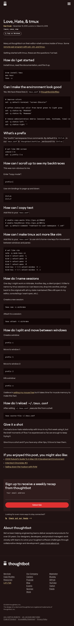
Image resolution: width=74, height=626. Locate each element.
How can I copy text (18, 208)
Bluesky (52, 577)
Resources (8, 580)
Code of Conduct (10, 619)
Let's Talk (7, 583)
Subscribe (37, 505)
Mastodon (53, 574)
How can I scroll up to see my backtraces (34, 163)
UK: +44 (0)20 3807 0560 (31, 617)
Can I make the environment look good (32, 87)
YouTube (53, 583)
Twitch (52, 586)
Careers (29, 577)
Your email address (16, 493)
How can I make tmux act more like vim (32, 234)
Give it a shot (13, 424)
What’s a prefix (15, 133)
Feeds (51, 589)
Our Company (32, 574)
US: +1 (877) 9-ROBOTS (12, 617)
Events (29, 586)
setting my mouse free (23, 393)
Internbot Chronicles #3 (16, 463)
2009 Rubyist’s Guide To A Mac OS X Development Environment (34, 459)
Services (7, 574)
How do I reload (26, 403)
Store (28, 592)
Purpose (29, 580)
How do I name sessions (21, 278)
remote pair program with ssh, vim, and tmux (24, 47)
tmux (6, 29)
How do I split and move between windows (35, 330)
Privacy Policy (42, 619)
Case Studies (9, 577)
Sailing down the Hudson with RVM (21, 467)
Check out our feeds (16, 518)
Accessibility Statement (26, 619)
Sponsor (29, 589)
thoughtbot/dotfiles (50, 92)
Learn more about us (49, 543)
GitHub (52, 580)
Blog (28, 583)
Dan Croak (8, 26)
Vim (16, 29)
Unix (12, 29)
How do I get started (19, 60)
